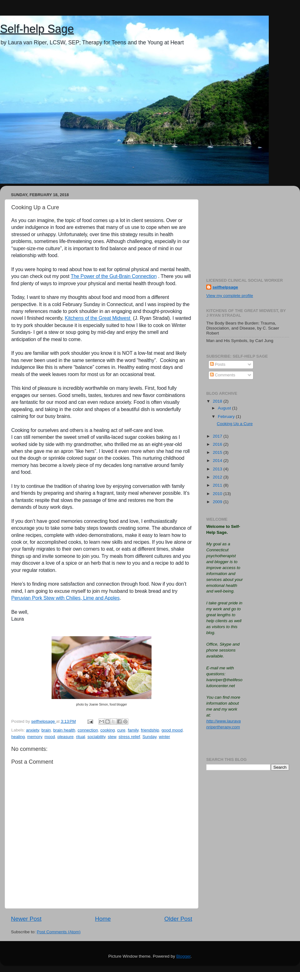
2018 (218, 401)
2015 (218, 452)
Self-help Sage (37, 28)
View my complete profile (229, 295)
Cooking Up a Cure (235, 423)
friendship (150, 730)
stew (112, 736)
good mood (172, 730)
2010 (218, 493)
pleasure (66, 736)
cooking (107, 730)
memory (34, 736)
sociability (97, 736)
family (133, 730)
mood (49, 736)
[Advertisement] (247, 230)
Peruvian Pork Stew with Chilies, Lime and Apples (65, 598)
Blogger (183, 956)
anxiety (32, 730)
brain (46, 730)
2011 (218, 485)
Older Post (178, 918)
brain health (64, 730)
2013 (218, 469)
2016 (218, 444)
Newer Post (26, 918)
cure (121, 730)
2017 (218, 436)
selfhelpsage (225, 287)
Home (103, 918)
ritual (80, 736)
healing (18, 736)
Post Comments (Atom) (59, 932)
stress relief (129, 736)
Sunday (149, 736)
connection (88, 730)
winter (164, 736)
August (225, 408)
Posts (218, 364)
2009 (218, 501)
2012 (218, 477)
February (227, 416)
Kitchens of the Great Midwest (98, 318)
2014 (218, 460)
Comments (222, 375)
